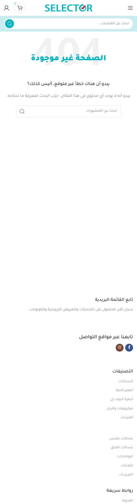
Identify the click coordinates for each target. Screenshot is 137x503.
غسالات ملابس (121, 439)
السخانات (125, 382)
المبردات (126, 418)
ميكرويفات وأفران (119, 409)
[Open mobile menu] (130, 8)
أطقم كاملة (124, 390)
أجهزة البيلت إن (121, 399)
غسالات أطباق (122, 448)
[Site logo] (68, 8)
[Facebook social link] (129, 348)
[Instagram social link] (120, 348)
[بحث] (68, 23)
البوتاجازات (125, 457)
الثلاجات (127, 466)
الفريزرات (126, 475)
